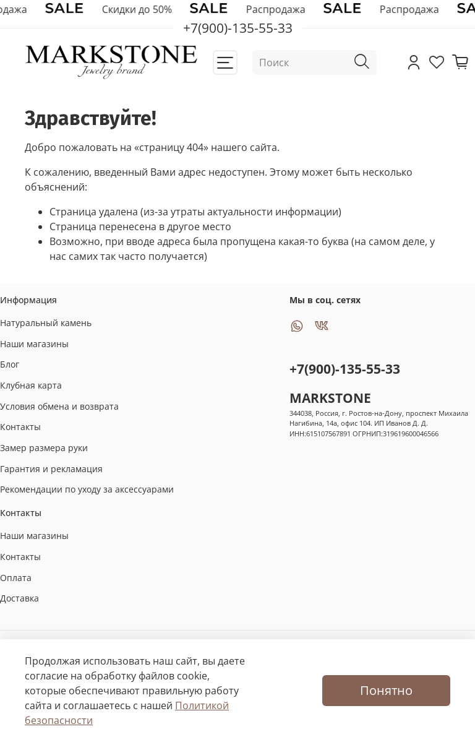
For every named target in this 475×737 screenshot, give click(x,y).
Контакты (20, 427)
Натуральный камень (46, 323)
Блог (9, 364)
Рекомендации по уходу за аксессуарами (87, 489)
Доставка (19, 598)
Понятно (386, 690)
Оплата (16, 578)
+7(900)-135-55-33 (344, 368)
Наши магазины (34, 344)
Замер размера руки (44, 448)
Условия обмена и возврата (59, 406)
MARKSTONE (330, 398)
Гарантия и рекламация (51, 469)
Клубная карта (31, 385)
